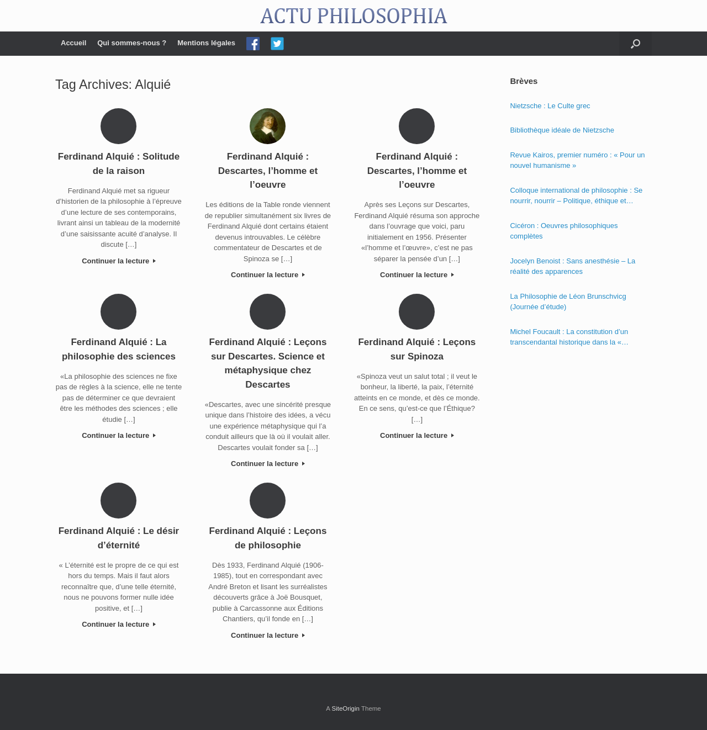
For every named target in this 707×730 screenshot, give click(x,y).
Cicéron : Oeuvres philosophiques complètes (564, 231)
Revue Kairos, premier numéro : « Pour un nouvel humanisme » (577, 160)
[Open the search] (635, 43)
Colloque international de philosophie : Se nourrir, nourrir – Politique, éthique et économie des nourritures (576, 196)
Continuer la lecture (119, 261)
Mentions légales (206, 43)
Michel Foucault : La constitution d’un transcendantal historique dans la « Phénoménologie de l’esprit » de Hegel (571, 337)
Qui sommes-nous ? (131, 43)
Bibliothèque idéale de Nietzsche (562, 130)
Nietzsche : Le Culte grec (550, 106)
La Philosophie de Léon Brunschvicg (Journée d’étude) (568, 301)
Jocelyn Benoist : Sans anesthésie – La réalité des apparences (572, 266)
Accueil (73, 43)
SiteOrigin (345, 708)
